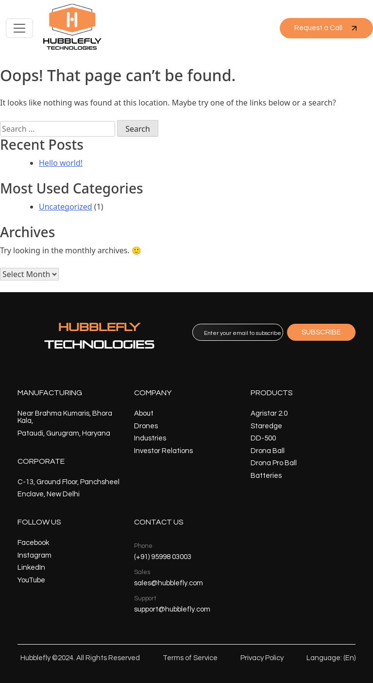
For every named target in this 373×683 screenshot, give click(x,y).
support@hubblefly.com (172, 609)
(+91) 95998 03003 (162, 556)
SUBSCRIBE (321, 332)
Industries (150, 438)
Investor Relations (163, 451)
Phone (143, 546)
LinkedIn (31, 567)
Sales (142, 572)
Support (145, 598)
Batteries (266, 475)
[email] (237, 332)
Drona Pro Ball (274, 463)
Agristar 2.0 (269, 413)
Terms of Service (190, 658)
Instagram (34, 555)
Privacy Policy (262, 658)
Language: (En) (331, 658)
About (143, 413)
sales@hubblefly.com (168, 583)
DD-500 (263, 438)
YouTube (31, 580)
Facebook (33, 542)
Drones (146, 426)
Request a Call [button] (326, 28)
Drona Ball (268, 451)
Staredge (266, 426)
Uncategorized (65, 206)
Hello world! (61, 163)
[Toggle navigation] (19, 28)
